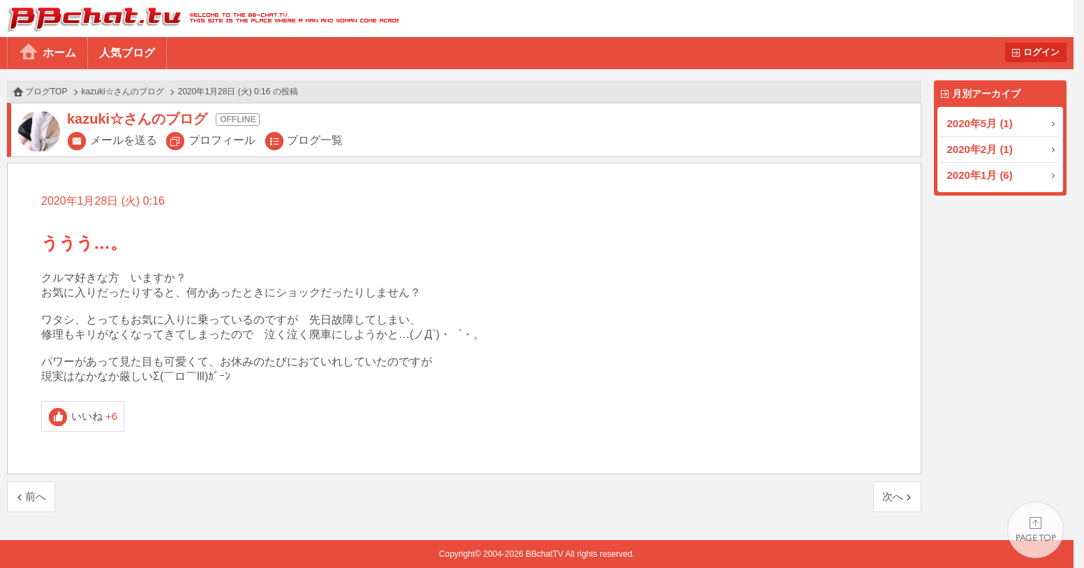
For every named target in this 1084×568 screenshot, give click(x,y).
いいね (94, 416)
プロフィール (221, 140)
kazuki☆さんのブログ (123, 91)
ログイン (1041, 52)
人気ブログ (127, 53)
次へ (892, 496)
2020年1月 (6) (980, 175)
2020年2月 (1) (980, 149)
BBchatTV (199, 18)
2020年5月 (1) (980, 123)
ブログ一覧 (315, 140)
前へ (35, 496)
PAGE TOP (1035, 530)
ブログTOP (46, 91)
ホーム (59, 53)
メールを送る (123, 140)
